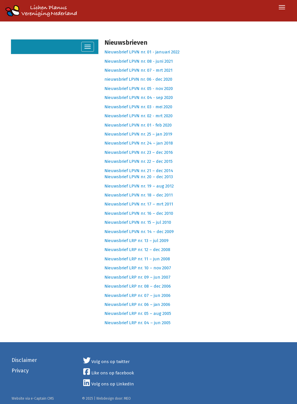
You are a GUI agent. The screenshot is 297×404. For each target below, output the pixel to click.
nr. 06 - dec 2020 (156, 79)
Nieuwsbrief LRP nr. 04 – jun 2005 (137, 322)
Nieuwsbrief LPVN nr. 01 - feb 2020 (138, 125)
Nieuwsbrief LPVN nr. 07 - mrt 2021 (138, 70)
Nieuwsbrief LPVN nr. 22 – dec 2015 (138, 161)
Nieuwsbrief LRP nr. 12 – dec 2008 (137, 249)
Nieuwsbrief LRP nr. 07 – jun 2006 (137, 295)
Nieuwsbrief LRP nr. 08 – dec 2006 (137, 286)
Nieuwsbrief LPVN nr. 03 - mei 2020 (138, 106)
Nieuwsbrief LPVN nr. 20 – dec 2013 (138, 176)
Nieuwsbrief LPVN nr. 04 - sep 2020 (138, 97)
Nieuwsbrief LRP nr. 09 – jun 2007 (137, 277)
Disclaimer (24, 360)
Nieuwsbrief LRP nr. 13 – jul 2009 (136, 240)
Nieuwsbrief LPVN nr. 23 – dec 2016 (138, 152)
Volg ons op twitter (106, 361)
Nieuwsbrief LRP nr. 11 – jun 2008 (137, 258)
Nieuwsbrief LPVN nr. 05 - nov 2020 (138, 88)
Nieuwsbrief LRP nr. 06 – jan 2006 (137, 304)
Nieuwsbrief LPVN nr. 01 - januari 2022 (142, 52)
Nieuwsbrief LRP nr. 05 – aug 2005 (137, 313)
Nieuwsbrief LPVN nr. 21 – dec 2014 (138, 170)
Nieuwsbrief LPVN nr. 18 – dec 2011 (138, 195)
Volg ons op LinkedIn (108, 384)
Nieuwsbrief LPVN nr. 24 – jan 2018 (138, 143)
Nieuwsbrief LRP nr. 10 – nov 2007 (137, 267)
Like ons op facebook (108, 373)
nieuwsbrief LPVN (122, 79)
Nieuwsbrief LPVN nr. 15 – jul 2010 (137, 222)
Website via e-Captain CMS (33, 398)
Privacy (20, 370)
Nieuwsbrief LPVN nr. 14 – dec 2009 (139, 231)
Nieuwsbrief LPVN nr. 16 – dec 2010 (138, 213)
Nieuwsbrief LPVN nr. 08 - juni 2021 (138, 61)
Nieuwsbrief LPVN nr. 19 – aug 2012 (139, 186)
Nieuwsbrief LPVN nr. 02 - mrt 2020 (138, 115)
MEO (127, 398)
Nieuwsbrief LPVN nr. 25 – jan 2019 (138, 134)
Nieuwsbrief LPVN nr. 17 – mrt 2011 (138, 204)
